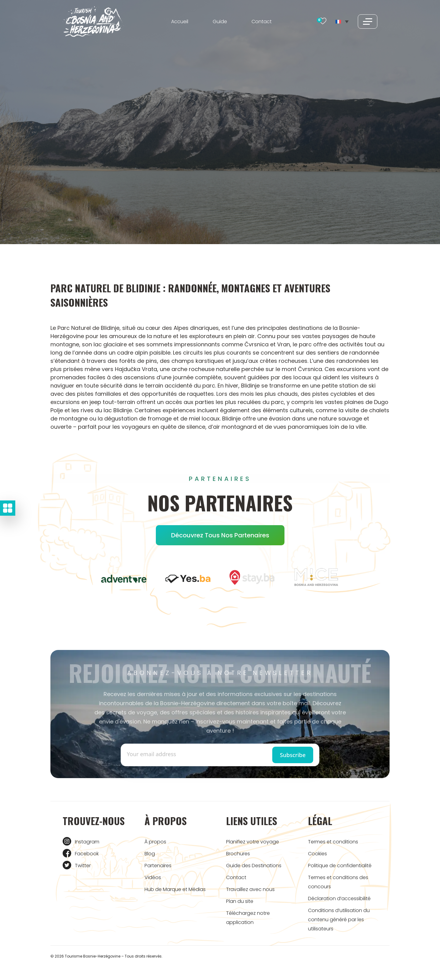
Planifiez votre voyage (252, 841)
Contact (261, 21)
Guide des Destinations (253, 865)
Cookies (317, 853)
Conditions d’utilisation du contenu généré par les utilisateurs (339, 919)
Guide (220, 21)
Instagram (87, 841)
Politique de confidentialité (340, 865)
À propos (155, 841)
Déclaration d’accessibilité (339, 898)
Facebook (87, 853)
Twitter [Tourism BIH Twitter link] (83, 865)
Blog (150, 853)
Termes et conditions (333, 841)
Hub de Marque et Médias (175, 889)
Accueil (179, 21)
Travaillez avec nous (250, 889)
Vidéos (153, 877)
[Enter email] (173, 754)
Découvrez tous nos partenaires (220, 535)
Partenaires (158, 865)
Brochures (238, 853)
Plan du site (239, 901)
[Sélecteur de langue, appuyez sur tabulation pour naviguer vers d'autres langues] (342, 21)
